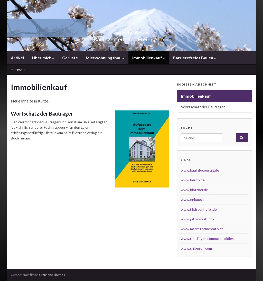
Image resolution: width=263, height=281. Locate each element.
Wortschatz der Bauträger (42, 113)
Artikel (17, 57)
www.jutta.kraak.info (197, 219)
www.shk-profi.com (196, 248)
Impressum (18, 69)
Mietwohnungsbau (105, 57)
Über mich (43, 57)
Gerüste (70, 57)
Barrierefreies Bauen (194, 57)
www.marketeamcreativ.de (202, 229)
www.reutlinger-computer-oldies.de (210, 238)
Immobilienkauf (148, 57)
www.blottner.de (194, 190)
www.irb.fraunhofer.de (199, 209)
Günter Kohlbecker (131, 31)
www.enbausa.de (195, 199)
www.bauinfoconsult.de (200, 170)
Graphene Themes (52, 275)
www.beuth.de (193, 180)
